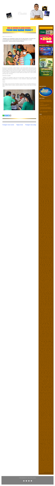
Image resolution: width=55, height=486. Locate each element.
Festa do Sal (40, 306)
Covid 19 (42, 140)
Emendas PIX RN (46, 292)
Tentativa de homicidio (50, 441)
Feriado (40, 303)
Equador (43, 295)
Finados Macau (51, 307)
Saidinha (52, 426)
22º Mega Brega (45, 212)
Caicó (40, 128)
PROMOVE (48, 379)
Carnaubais (51, 120)
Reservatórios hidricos (47, 419)
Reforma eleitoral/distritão (47, 417)
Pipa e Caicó (41, 392)
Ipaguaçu (49, 325)
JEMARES (51, 326)
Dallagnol (49, 276)
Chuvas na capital (46, 257)
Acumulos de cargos (50, 220)
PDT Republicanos (42, 375)
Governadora (49, 316)
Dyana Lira (40, 148)
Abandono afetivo (46, 218)
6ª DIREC (49, 214)
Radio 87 (47, 413)
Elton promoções (41, 292)
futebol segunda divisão (44, 462)
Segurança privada (46, 430)
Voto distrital (41, 456)
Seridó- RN (44, 432)
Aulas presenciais (41, 230)
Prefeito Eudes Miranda (44, 401)
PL (51, 377)
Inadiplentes (48, 322)
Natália (45, 358)
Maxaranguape (41, 349)
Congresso (49, 179)
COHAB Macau (49, 242)
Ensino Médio (51, 294)
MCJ (45, 141)
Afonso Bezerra (45, 118)
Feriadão (47, 303)
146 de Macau (45, 211)
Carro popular (49, 251)
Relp (39, 419)
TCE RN (40, 439)
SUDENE (51, 168)
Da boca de (43, 161)
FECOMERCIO (43, 297)
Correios (40, 147)
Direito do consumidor (41, 283)
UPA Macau (40, 447)
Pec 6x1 (46, 386)
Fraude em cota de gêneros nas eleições (45, 310)
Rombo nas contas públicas (46, 422)
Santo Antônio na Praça (48, 428)
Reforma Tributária (48, 143)
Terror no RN (48, 442)
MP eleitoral (45, 191)
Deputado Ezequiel (44, 162)
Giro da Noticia (51, 315)
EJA (47, 286)
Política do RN (51, 125)
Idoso (50, 321)
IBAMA (45, 149)
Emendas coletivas (50, 292)
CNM (44, 130)
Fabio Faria (45, 298)
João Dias (40, 328)
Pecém (52, 386)
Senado (42, 203)
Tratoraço (49, 445)
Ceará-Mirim (48, 136)
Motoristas (42, 356)
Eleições (48, 291)
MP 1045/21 (50, 338)
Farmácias (51, 300)
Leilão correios (51, 334)
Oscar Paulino (43, 374)
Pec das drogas (49, 386)
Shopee (52, 432)
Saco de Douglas (48, 426)
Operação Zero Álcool (42, 372)
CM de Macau (49, 123)
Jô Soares (50, 328)
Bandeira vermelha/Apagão (42, 237)
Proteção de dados (43, 408)
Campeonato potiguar (50, 246)
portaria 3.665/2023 (45, 466)
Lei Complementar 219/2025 (49, 332)
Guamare (52, 187)
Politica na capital (41, 396)
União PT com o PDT (48, 447)
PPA (40, 379)
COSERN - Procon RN (41, 243)
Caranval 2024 (47, 248)
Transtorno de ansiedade (44, 445)
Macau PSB (51, 344)
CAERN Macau (41, 126)
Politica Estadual (43, 395)
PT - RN (44, 381)
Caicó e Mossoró (46, 245)
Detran (52, 147)
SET (51, 425)
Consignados (51, 265)
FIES (40, 134)
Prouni (47, 153)
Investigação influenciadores (44, 325)
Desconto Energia (50, 279)
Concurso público (47, 264)
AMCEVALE (44, 138)
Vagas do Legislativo (45, 450)
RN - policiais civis (51, 410)
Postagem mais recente (8, 124)
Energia (50, 128)
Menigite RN (46, 350)
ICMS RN (45, 129)
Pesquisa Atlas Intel (41, 389)
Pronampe (43, 407)
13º (44, 145)
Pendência (44, 387)
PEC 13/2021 (47, 375)
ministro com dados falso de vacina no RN (47, 465)
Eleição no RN (49, 148)
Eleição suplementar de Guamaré (48, 133)
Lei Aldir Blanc (44, 332)
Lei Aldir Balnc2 (41, 332)
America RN (40, 225)
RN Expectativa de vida (49, 411)
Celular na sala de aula (50, 158)
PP (39, 379)
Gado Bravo (51, 312)
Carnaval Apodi (49, 249)
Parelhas (52, 383)
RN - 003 (45, 410)
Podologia (40, 153)
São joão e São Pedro (43, 438)
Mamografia (40, 347)
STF (48, 120)
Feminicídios (40, 185)
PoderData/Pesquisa (48, 196)
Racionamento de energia (42, 413)
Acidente (43, 172)
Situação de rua (41, 435)
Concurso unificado (45, 179)
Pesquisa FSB (46, 389)
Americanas (50, 172)
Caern (43, 119)
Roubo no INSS (48, 423)
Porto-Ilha (52, 399)
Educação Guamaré (43, 288)
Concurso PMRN (48, 263)
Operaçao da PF (41, 364)
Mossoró (51, 118)
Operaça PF (47, 194)
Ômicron (42, 130)
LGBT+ (45, 329)
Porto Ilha (40, 399)
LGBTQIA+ (47, 329)
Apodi (50, 132)
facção (40, 462)
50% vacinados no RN (43, 214)
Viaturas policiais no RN (43, 454)
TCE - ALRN (49, 438)
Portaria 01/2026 (47, 398)
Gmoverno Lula (41, 316)
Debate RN (40, 181)
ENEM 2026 (49, 286)
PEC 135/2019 (51, 375)
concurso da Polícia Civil (48, 459)
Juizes (42, 328)
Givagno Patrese (48, 163)
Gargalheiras (40, 313)
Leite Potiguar (44, 190)
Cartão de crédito (49, 252)
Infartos (47, 323)
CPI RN (45, 139)
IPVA (52, 164)
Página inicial (19, 124)
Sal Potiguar (43, 427)
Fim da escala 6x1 (48, 185)
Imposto (52, 321)
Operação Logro (51, 369)
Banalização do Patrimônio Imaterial (43, 236)
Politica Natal (46, 395)
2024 (48, 211)
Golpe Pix (46, 316)
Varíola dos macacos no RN (43, 207)
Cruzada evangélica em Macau (47, 274)
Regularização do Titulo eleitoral (47, 199)
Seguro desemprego (50, 430)
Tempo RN (48, 169)
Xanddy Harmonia (48, 457)
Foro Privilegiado (41, 309)
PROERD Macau (44, 379)
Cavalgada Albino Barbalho (48, 254)
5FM (46, 214)
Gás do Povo (47, 188)
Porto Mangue (43, 399)
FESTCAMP (46, 297)
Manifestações (44, 347)
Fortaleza (45, 309)
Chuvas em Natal (47, 178)
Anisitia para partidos (45, 225)
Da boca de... (42, 103)
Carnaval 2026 (41, 249)
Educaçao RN (44, 125)
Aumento (51, 145)
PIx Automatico (49, 377)
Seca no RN (43, 202)
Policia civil (46, 132)
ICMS (49, 122)
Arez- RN (45, 227)
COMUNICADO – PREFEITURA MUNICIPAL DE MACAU (44, 105)
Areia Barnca (42, 173)
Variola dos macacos (46, 170)
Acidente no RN (41, 220)
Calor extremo (42, 246)
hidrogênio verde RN (45, 463)
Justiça (40, 141)
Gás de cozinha (41, 131)
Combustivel (47, 139)
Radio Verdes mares (50, 413)
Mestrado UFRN (51, 350)
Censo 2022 (51, 255)
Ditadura (50, 283)
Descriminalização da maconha (49, 280)
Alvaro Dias (51, 224)
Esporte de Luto (51, 295)
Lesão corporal (48, 335)
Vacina (44, 206)
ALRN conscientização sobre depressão (46, 217)
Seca (45, 429)
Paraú (49, 383)
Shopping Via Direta (41, 433)
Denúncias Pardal (47, 181)
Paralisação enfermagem (50, 382)
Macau (40, 115)
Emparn (52, 136)
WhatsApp (45, 457)
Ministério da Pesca (43, 353)
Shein (50, 432)
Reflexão (43, 417)
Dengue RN (43, 181)
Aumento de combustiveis (48, 173)
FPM (49, 118)
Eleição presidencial (41, 291)
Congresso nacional (41, 265)
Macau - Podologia (41, 343)
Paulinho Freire (44, 166)
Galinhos (45, 119)
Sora (45, 435)
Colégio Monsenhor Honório (42, 261)
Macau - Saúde (45, 343)
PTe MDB (51, 381)
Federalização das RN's (45, 301)
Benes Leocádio (41, 239)
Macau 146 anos (49, 343)
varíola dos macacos (41, 210)
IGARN (48, 149)
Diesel (51, 182)
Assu (52, 127)
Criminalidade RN (51, 273)
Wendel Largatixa (51, 456)
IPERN (40, 321)
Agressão (48, 222)
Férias (42, 312)
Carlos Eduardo (43, 128)
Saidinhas (40, 427)
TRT (52, 439)
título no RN (42, 468)
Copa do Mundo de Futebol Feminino (48, 267)
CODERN (45, 242)
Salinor (50, 427)
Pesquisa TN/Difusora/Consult (49, 390)
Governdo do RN (41, 187)
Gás (43, 319)
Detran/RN (49, 182)
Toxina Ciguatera (44, 205)
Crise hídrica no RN (41, 274)
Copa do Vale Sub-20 (46, 268)
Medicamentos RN (45, 349)
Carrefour (46, 251)
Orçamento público (50, 373)
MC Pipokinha (48, 337)
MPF (47, 129)
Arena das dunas (42, 227)
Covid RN (43, 147)
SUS (48, 132)
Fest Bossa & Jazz (50, 304)
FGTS (40, 137)
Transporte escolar (44, 444)
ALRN (47, 117)
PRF (42, 152)
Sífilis (46, 438)
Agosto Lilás (45, 222)
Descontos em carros (42, 280)
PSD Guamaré (46, 380)
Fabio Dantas (48, 184)
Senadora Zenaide (49, 431)
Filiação (48, 307)
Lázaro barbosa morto (44, 337)
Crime (52, 123)
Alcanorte (47, 138)
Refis (41, 417)
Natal (41, 118)
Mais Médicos (51, 346)
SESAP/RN (48, 168)
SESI (50, 425)
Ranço (45, 414)
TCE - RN (52, 438)
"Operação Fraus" (51, 210)
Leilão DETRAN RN (44, 334)
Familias (42, 300)
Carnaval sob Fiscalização (42, 251)
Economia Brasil (50, 162)
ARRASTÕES (40, 218)
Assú (45, 120)
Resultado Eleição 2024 (44, 420)
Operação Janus (47, 369)
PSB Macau (51, 379)
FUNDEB (42, 134)
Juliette (43, 150)
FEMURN (45, 126)
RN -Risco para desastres (42, 411)
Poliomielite (42, 197)
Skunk (44, 435)
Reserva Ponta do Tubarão (47, 200)
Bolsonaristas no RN (50, 240)
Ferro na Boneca (46, 304)
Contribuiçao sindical (41, 266)
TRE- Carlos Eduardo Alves (47, 439)
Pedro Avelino (48, 166)
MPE (47, 191)
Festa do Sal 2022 (44, 306)
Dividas (52, 283)
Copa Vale (42, 267)
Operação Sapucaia (41, 371)
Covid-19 (48, 119)
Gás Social (45, 319)
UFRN (50, 127)
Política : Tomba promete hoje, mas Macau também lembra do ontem (46, 111)
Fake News (51, 298)
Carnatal (45, 158)
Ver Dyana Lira (51, 207)
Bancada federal (51, 236)
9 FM (42, 216)
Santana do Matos (41, 169)
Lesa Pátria (45, 335)
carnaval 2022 (50, 144)
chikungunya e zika (48, 208)
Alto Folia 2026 (46, 172)
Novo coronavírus (43, 361)
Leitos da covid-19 (41, 335)
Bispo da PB (42, 240)
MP (48, 338)
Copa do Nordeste (41, 268)
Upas (52, 447)
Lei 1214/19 (43, 331)
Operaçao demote (46, 364)
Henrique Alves (46, 137)
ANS (52, 217)
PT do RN (46, 381)
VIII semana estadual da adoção (43, 448)
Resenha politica (41, 200)
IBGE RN (49, 137)
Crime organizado (41, 160)
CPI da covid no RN (48, 175)
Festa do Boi (43, 185)
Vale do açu (40, 451)
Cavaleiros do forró (42, 254)
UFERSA (48, 127)
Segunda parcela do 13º (48, 202)
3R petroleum (41, 138)
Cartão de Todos (44, 252)
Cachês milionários (48, 176)
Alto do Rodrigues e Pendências (46, 224)
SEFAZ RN (45, 425)
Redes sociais (46, 416)
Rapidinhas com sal (48, 414)
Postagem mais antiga (30, 124)
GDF (48, 312)
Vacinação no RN (41, 450)
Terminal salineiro (45, 442)
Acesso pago (44, 219)
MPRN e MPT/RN (50, 341)
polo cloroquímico (47, 209)
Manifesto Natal (48, 347)
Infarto (44, 323)
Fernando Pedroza (41, 304)
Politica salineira (46, 396)
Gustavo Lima (41, 319)
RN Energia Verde (41, 410)
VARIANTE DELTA (41, 206)
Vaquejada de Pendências (45, 451)
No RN (48, 359)
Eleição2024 (45, 291)
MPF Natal (47, 151)
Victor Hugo (47, 454)
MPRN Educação (49, 340)
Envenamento (40, 295)
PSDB (49, 129)
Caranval (40, 248)
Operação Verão (51, 371)
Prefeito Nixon (49, 401)
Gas (42, 313)
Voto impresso (45, 456)
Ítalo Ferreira (50, 469)
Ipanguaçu (51, 134)
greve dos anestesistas (50, 462)
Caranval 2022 (43, 248)
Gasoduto (48, 313)
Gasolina (42, 137)
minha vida (43, 209)
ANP (41, 172)
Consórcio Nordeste (50, 159)
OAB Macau (44, 194)
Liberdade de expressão (48, 190)
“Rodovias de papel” (50, 471)
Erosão (45, 295)
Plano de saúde (49, 392)
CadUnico (43, 245)
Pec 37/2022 (42, 386)
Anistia (49, 225)
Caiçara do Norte (41, 158)
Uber (45, 447)
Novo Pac (50, 193)
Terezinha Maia (41, 442)
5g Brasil (46, 145)
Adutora (50, 221)
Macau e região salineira (49, 141)
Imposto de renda (47, 134)
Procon (42, 404)
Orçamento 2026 (41, 373)
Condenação (51, 264)
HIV (41, 164)
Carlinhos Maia (51, 248)
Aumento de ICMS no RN (47, 230)
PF (52, 126)
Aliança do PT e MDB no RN (49, 155)
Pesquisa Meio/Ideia (50, 389)
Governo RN (51, 130)
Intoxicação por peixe (47, 324)
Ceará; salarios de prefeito (44, 255)
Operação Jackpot (43, 369)
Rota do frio (40, 423)
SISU (52, 154)
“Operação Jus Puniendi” (45, 471)
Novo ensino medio (41, 362)
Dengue (45, 122)
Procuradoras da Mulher (46, 404)
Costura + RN (49, 270)
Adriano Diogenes (43, 221)
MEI (47, 338)
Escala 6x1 (47, 295)
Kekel (52, 328)
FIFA (49, 297)
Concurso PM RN (45, 263)
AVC (43, 218)
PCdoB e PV (50, 374)
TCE (44, 127)
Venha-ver (48, 207)
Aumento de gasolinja (50, 231)
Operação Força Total (43, 368)
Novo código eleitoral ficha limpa (49, 361)
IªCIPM (48, 326)
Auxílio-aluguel (44, 234)
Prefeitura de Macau (45, 402)
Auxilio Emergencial (48, 156)
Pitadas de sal (44, 196)
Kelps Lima (42, 141)
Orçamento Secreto (46, 373)
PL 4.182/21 (48, 378)
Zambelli (52, 457)
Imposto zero (45, 322)
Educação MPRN (48, 288)
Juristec (44, 328)
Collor (52, 260)
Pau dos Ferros (47, 152)
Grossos (49, 187)
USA (42, 447)
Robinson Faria (41, 422)
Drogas (43, 285)
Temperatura (45, 441)
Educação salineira (50, 289)
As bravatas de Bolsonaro (50, 227)
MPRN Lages (44, 341)
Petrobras (47, 125)
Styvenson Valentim (41, 436)
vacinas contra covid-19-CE (47, 468)
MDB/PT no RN (42, 191)
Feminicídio (51, 184)
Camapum (46, 246)
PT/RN (48, 381)
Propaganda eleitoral (47, 407)
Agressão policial (51, 222)
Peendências (40, 387)
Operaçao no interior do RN (42, 365)
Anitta (51, 225)
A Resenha (48, 216)
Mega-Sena (51, 349)
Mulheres (44, 356)
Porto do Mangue (44, 153)
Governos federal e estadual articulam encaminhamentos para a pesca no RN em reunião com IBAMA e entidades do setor (46, 101)
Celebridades (48, 255)
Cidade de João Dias (50, 258)
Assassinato (50, 138)
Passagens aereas (47, 384)
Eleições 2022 (47, 130)
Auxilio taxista (43, 233)
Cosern (50, 139)
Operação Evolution (41, 367)
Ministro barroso (48, 352)
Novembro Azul (47, 193)
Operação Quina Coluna (50, 370)
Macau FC (42, 344)
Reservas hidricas (43, 419)
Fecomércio (40, 301)
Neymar (44, 359)
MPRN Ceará (45, 340)
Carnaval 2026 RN (45, 249)
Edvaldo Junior (45, 148)
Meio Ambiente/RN (41, 350)
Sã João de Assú (49, 436)
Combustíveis (40, 179)
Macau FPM (45, 344)
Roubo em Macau (44, 423)
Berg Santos (49, 239)
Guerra (44, 188)
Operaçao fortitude (50, 364)
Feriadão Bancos (50, 303)
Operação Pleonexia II (43, 370)
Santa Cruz (43, 428)
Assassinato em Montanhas (49, 228)
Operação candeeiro (47, 372)
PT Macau (50, 131)
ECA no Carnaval (48, 285)
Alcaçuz (44, 155)
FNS (50, 297)
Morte (40, 142)
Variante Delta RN (51, 451)
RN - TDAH (47, 410)
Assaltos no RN (43, 228)
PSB (44, 152)
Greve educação (46, 187)
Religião (52, 199)
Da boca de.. (46, 276)
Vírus (47, 456)
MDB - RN (43, 338)
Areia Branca (48, 116)
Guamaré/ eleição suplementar (45, 318)
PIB (44, 377)
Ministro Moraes (44, 352)
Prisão (40, 127)
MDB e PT (43, 151)
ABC (50, 216)
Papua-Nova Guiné (44, 382)
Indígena (42, 323)
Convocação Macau (46, 266)
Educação (40, 119)
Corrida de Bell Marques (45, 269)
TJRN (43, 144)
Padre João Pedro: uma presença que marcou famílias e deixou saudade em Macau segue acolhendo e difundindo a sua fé (46, 108)
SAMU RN (43, 425)
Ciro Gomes (51, 178)
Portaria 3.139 (51, 398)
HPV (50, 319)
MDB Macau (45, 338)
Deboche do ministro (43, 277)
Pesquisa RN (50, 142)
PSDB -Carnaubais (50, 380)
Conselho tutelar (45, 159)
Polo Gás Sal (49, 396)
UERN (40, 130)
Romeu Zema (51, 422)
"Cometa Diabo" (46, 210)
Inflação (49, 323)
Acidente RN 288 (49, 219)
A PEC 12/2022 (45, 216)
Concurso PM (40, 263)
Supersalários (45, 436)
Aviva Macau (47, 234)
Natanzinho (42, 358)
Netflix (42, 359)
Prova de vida (50, 153)
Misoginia (47, 353)
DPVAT (44, 276)
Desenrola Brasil (46, 140)
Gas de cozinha (45, 313)
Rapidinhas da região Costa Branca (46, 154)
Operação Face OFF (46, 367)
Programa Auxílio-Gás (45, 405)
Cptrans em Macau (45, 271)
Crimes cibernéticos (41, 273)
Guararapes (51, 318)
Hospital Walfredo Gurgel (45, 164)
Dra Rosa (40, 285)
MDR (45, 151)
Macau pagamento (44, 346)
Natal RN (42, 142)
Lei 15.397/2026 (47, 331)
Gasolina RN (51, 313)
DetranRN (47, 128)
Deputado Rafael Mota (48, 147)
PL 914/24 (51, 378)
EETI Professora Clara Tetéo (44, 286)
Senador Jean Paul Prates (46, 203)
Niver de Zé (46, 359)
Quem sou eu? (10, 22)
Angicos (49, 145)
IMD (52, 188)
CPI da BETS (47, 243)
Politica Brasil (45, 197)
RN (45, 117)
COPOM (52, 242)
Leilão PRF (48, 334)
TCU (42, 439)
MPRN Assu (42, 340)
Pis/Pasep (43, 132)
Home (4, 22)
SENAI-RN (48, 425)
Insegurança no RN (46, 131)
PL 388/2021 (44, 378)
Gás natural (48, 319)
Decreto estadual (47, 161)
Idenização (42, 321)
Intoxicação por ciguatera (42, 324)
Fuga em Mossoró (43, 163)
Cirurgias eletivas (41, 260)
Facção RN (48, 298)
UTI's (44, 447)
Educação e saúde (45, 289)
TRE (46, 127)
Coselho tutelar (45, 270)
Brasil (47, 122)
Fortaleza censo (48, 309)
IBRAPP (50, 188)
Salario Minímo (47, 427)
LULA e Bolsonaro (51, 329)
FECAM (40, 297)
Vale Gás (52, 450)
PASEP (46, 374)
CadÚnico (52, 176)
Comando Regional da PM (49, 261)
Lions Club (51, 335)
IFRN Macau (41, 124)
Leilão (41, 190)
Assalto (40, 228)
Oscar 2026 (40, 374)
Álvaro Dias (46, 469)
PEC (45, 375)
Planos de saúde (50, 393)
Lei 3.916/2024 (51, 331)
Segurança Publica (41, 430)
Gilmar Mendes (47, 315)
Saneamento (40, 202)
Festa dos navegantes (49, 306)
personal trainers (41, 466)
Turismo (52, 169)
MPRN (45, 116)
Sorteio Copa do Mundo (50, 435)
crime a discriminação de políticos (46, 460)
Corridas (50, 269)
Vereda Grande (45, 453)
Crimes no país (46, 273)
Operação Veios (46, 371)
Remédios (45, 168)
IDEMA (50, 164)
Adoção (40, 221)
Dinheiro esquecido (43, 282)
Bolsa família (42, 139)
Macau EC (50, 191)
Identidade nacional (46, 321)
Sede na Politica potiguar (50, 429)
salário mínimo (51, 209)
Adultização (47, 221)
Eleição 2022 (44, 123)
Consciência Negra (47, 265)
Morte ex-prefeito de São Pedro (46, 355)
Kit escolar (40, 329)
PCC (48, 374)
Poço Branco (48, 197)
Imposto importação (41, 322)
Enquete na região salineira (45, 294)
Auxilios (46, 233)
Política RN (44, 143)
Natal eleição (43, 193)
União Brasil (45, 144)
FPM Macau (49, 126)
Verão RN (48, 453)
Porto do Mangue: (48, 399)
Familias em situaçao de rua (46, 300)
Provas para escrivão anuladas (49, 408)
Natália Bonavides (48, 358)
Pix (51, 122)
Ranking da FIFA (41, 414)
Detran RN (40, 125)
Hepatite (52, 319)
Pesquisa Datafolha (47, 167)
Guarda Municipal (41, 188)
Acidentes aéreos (45, 220)
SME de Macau (44, 426)
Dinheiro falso (47, 282)
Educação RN (41, 122)
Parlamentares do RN (42, 384)
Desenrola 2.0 (46, 182)
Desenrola (43, 182)
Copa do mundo (51, 268)
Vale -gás (49, 450)
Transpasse (40, 444)
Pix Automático (45, 392)
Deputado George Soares (44, 279)
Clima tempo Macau (46, 260)
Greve (42, 129)
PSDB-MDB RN (41, 381)
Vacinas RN (47, 206)
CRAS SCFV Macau (43, 176)
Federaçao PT (51, 301)
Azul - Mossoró (51, 234)
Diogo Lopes (51, 282)
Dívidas (44, 285)
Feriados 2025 (43, 303)
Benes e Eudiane (45, 239)
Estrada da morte (43, 184)
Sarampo (46, 169)
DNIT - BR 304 (41, 276)
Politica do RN (42, 120)
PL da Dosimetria (46, 142)
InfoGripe (52, 323)
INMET (50, 149)
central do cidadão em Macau (42, 208)
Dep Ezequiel (41, 133)
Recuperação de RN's (41, 416)
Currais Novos (47, 160)
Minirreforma (40, 352)
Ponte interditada (43, 398)
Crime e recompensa (50, 271)
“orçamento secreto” (41, 472)
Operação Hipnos (48, 368)
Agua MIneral (41, 155)
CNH (46, 136)
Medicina (49, 349)
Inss (47, 120)
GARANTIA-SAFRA (45, 312)
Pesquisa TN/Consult (42, 390)
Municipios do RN (48, 356)
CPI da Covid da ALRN (43, 175)
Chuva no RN (41, 159)
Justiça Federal (47, 328)
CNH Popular (42, 242)
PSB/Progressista (41, 380)
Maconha (48, 346)
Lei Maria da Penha (47, 150)
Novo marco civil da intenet (47, 362)
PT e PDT (40, 166)
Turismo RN (41, 170)
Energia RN (40, 294)
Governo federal (41, 149)
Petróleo (42, 196)
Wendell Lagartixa (41, 457)
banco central (42, 459)
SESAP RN (42, 127)
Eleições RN (51, 291)
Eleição (50, 140)
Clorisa (50, 260)
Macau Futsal (48, 344)
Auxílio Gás (49, 233)
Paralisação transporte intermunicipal (43, 383)
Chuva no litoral (41, 257)
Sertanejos (48, 432)
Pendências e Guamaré (49, 387)
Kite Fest (43, 329)
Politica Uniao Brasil (50, 395)
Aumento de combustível (42, 156)
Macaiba (50, 151)
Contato (16, 22)
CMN (39, 242)
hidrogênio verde (41, 463)
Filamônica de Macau (44, 307)
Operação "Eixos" (48, 365)
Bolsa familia (46, 240)
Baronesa (48, 237)
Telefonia (43, 441)
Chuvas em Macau (41, 178)
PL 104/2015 (41, 378)
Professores (41, 405)
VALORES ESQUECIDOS (50, 205)
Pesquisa (51, 152)
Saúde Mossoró (43, 429)
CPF (45, 243)
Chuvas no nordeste (44, 258)
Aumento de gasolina (44, 231)
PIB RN (46, 377)
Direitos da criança (46, 283)
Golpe (44, 316)
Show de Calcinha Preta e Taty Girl (48, 433)
